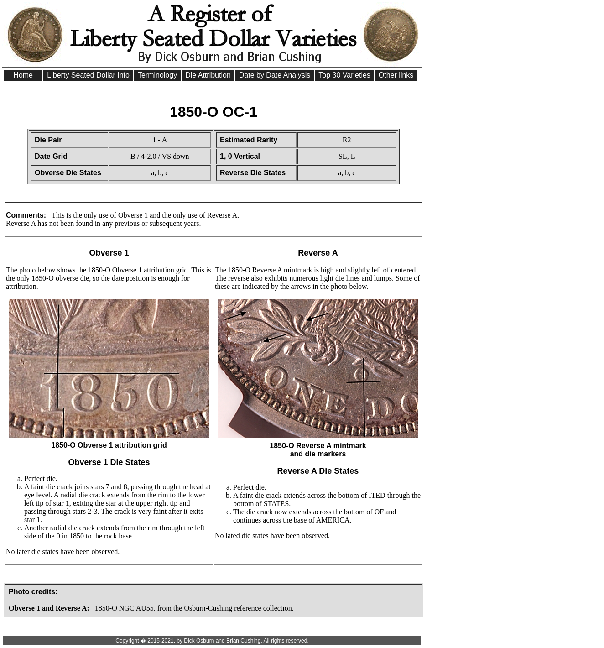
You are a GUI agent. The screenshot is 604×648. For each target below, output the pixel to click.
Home (23, 75)
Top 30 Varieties (344, 75)
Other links (396, 75)
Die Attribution (208, 75)
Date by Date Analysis (275, 75)
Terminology (157, 75)
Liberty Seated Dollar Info (88, 75)
